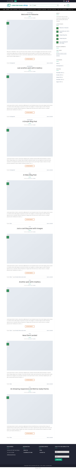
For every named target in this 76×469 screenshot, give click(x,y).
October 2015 (59, 74)
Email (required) (58, 454)
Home (4, 9)
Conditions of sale (28, 452)
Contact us (70, 9)
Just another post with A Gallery (29, 68)
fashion (20, 277)
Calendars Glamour (31, 9)
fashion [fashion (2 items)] (62, 53)
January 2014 (59, 77)
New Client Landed (29, 335)
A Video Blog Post (30, 175)
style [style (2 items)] (65, 53)
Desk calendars (14, 9)
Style (30, 173)
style (22, 277)
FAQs (41, 450)
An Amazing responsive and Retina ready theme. (29, 389)
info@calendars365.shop (11, 454)
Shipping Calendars (41, 9)
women (24, 277)
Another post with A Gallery (29, 282)
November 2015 (59, 72)
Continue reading (30, 59)
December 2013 (59, 79)
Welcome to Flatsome (29, 14)
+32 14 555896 (10, 1)
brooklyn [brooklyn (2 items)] (58, 53)
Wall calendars (22, 9)
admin (34, 71)
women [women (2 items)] (58, 55)
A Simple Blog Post (30, 121)
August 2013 (59, 81)
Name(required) (58, 449)
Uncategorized (30, 12)
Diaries (7, 9)
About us (26, 450)
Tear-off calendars (62, 9)
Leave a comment (50, 63)
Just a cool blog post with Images (30, 228)
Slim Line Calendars (51, 9)
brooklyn (16, 277)
